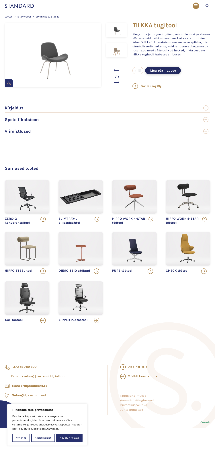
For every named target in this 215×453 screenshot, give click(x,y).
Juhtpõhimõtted (131, 409)
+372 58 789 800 (24, 367)
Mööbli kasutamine (142, 376)
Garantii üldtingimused (137, 400)
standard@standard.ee (29, 386)
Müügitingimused (133, 395)
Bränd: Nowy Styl (147, 86)
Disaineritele (137, 367)
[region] (47, 425)
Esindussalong (38, 376)
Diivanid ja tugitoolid (47, 16)
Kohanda (21, 437)
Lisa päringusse (163, 71)
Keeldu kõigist (43, 437)
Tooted (9, 16)
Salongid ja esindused (29, 395)
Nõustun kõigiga (69, 437)
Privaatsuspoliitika (133, 405)
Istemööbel (24, 16)
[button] (116, 70)
